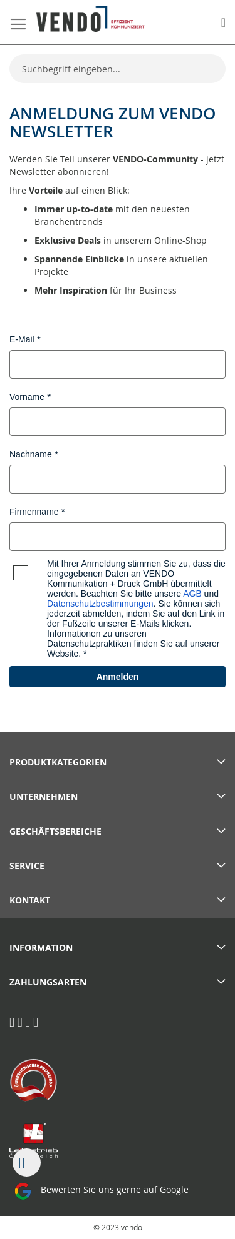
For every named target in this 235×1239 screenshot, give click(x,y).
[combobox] (117, 68)
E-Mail (21, 339)
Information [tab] (41, 947)
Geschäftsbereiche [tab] (55, 831)
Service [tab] (26, 865)
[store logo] (90, 19)
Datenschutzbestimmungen (100, 604)
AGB (192, 594)
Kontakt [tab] (29, 900)
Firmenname (34, 512)
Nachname (30, 454)
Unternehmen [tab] (43, 796)
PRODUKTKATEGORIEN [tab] (58, 762)
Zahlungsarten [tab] (47, 982)
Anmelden (118, 677)
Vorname (26, 397)
